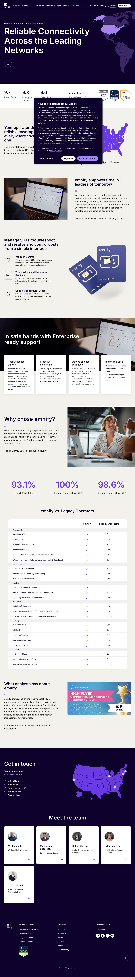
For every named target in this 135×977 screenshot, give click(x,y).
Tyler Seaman (112, 846)
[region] (68, 131)
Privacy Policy (63, 950)
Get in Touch (123, 5)
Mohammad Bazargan (46, 847)
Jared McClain (16, 885)
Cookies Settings (46, 158)
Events (60, 937)
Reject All (68, 158)
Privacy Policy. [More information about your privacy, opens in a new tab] (56, 151)
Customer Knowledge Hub (29, 929)
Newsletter (62, 933)
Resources (67, 6)
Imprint (60, 945)
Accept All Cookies (88, 158)
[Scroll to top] (125, 958)
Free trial (112, 5)
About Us (61, 929)
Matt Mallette (15, 846)
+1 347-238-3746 (13, 774)
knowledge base (119, 366)
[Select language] (96, 5)
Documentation (25, 933)
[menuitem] (34, 929)
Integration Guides (26, 937)
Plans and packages (53, 6)
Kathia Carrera (80, 846)
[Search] (91, 5)
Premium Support (26, 941)
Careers (76, 6)
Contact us (101, 929)
